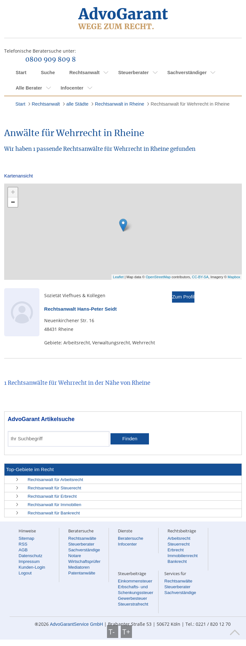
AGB (23, 549)
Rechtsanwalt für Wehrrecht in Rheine (190, 104)
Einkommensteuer (135, 581)
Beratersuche (130, 538)
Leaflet (118, 277)
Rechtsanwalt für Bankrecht (54, 513)
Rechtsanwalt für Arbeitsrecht (55, 479)
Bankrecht (177, 561)
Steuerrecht (179, 544)
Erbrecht (176, 549)
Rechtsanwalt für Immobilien (54, 504)
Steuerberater (133, 72)
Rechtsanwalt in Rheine (119, 104)
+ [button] (13, 192)
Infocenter (72, 87)
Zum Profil (183, 296)
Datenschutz (30, 555)
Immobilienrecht (183, 555)
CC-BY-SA (200, 277)
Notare (74, 555)
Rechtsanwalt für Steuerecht (54, 488)
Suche (48, 72)
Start (21, 72)
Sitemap (26, 538)
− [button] (13, 202)
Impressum (29, 561)
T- (113, 631)
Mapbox (234, 277)
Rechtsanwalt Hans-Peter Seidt (80, 309)
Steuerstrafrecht (133, 604)
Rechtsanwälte (82, 538)
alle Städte (77, 104)
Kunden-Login (32, 567)
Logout (25, 573)
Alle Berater (29, 87)
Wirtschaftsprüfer (84, 561)
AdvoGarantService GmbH (76, 624)
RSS (23, 544)
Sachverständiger (187, 72)
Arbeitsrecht (179, 538)
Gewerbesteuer (132, 598)
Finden (129, 438)
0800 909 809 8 (50, 59)
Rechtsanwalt (84, 72)
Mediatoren (79, 567)
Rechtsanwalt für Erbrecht (52, 496)
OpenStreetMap (158, 277)
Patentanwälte (81, 573)
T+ (126, 631)
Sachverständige (84, 549)
